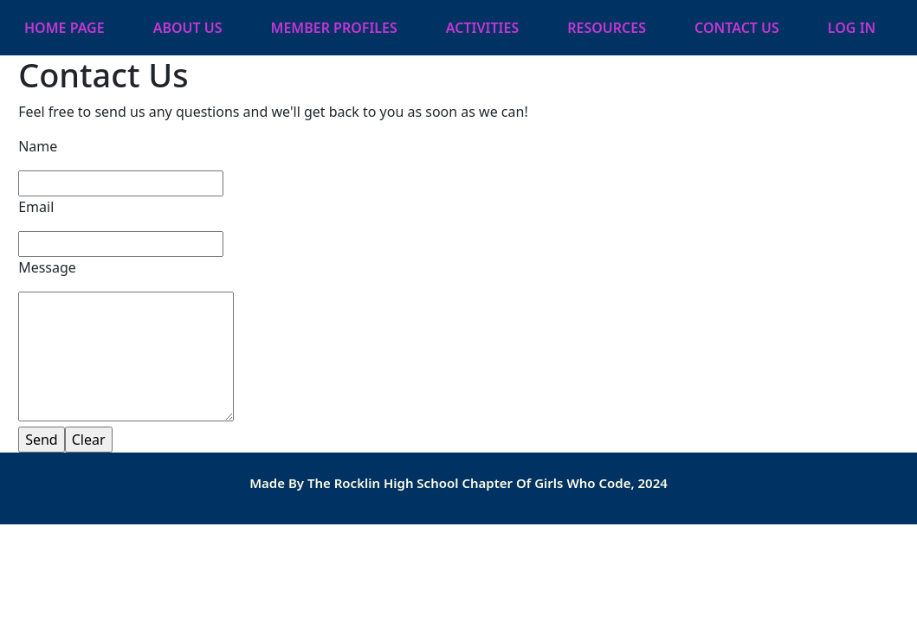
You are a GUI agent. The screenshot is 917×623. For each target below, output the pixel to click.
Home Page (64, 27)
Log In (851, 27)
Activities (482, 27)
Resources (606, 27)
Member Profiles (334, 27)
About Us (188, 27)
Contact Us (736, 27)
